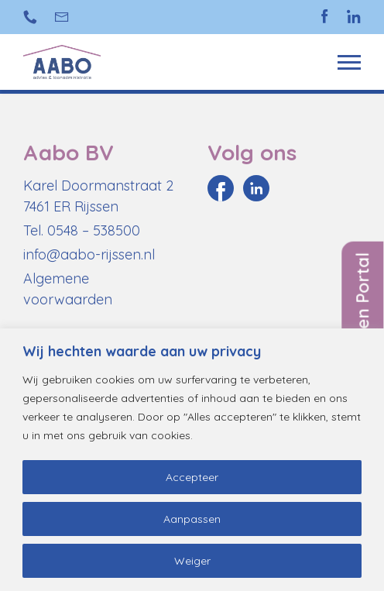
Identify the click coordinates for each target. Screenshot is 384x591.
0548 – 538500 (93, 230)
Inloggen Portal (362, 316)
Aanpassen (192, 519)
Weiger (192, 561)
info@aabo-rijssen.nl (62, 17)
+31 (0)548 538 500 (30, 17)
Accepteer (192, 477)
